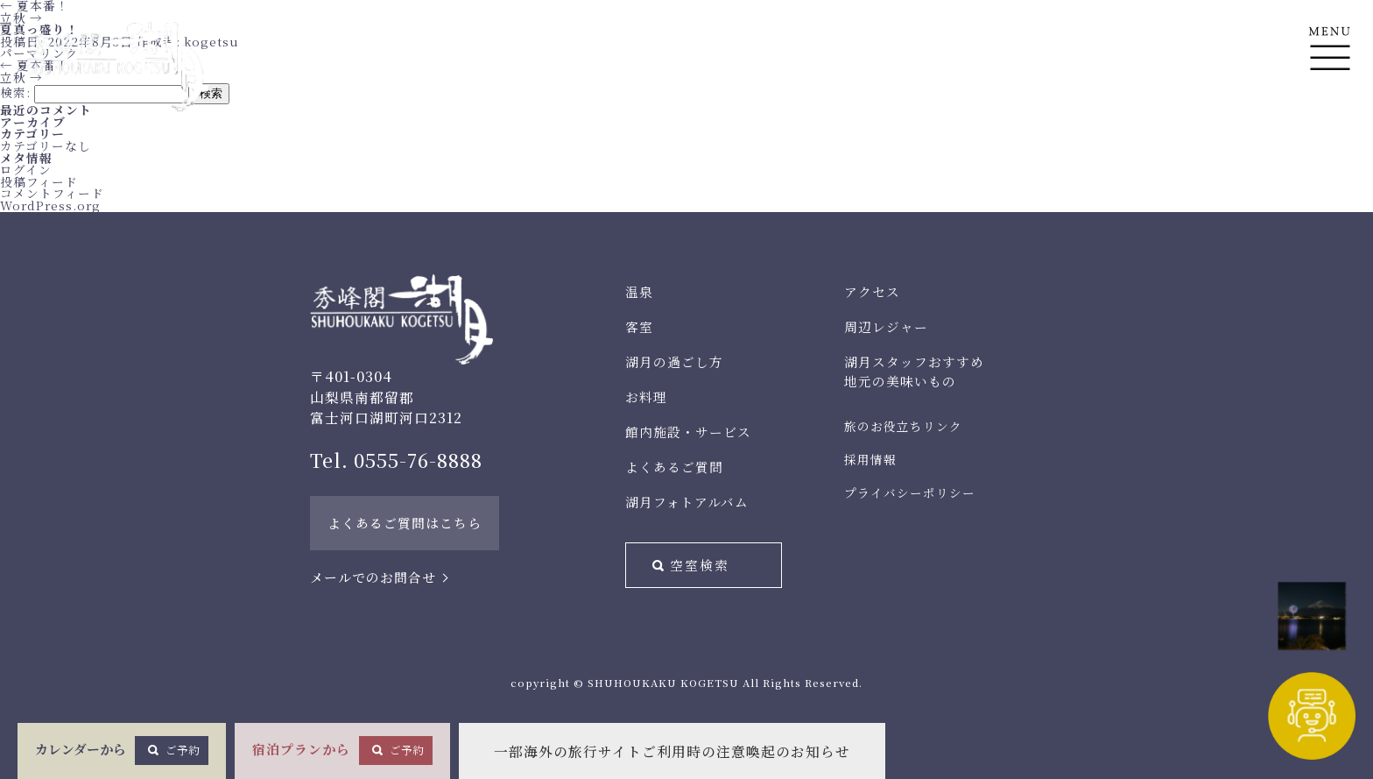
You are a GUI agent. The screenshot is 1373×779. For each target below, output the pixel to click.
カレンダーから (121, 750)
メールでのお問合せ (373, 577)
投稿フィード (39, 181)
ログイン (26, 169)
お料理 (646, 396)
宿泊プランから (342, 750)
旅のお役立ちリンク (903, 426)
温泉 (639, 291)
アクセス (872, 291)
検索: (15, 92)
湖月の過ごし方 (674, 361)
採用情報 (870, 459)
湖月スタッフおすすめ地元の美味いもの (914, 371)
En (1329, 133)
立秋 (21, 17)
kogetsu (211, 41)
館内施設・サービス (688, 431)
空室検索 (699, 565)
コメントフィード (52, 193)
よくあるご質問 (674, 466)
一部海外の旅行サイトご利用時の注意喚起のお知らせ (672, 751)
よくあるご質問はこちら (404, 522)
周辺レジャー (886, 326)
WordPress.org (50, 205)
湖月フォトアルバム (687, 501)
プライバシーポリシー (909, 492)
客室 (639, 326)
